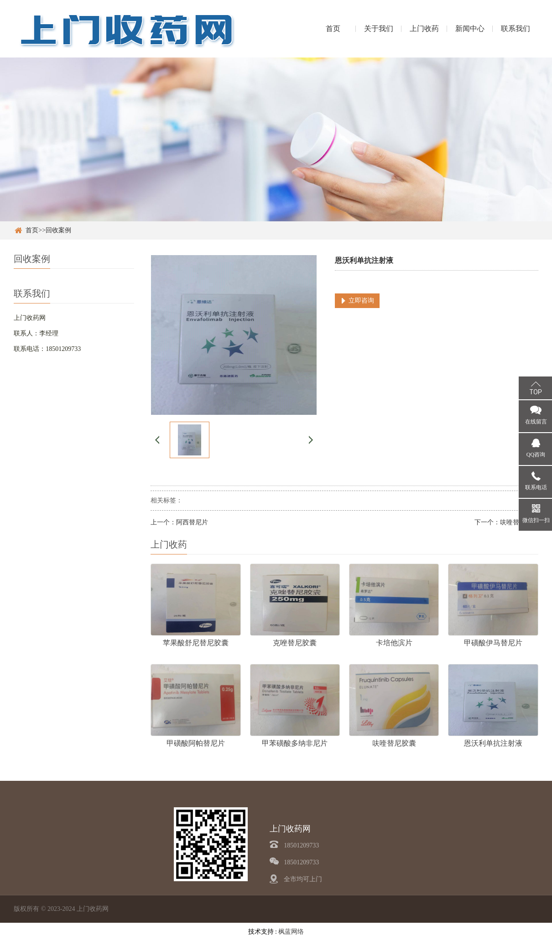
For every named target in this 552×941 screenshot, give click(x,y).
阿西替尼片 (192, 522)
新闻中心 (469, 28)
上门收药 (424, 28)
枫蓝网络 (291, 931)
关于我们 (378, 28)
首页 (333, 28)
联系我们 (515, 28)
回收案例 (58, 230)
